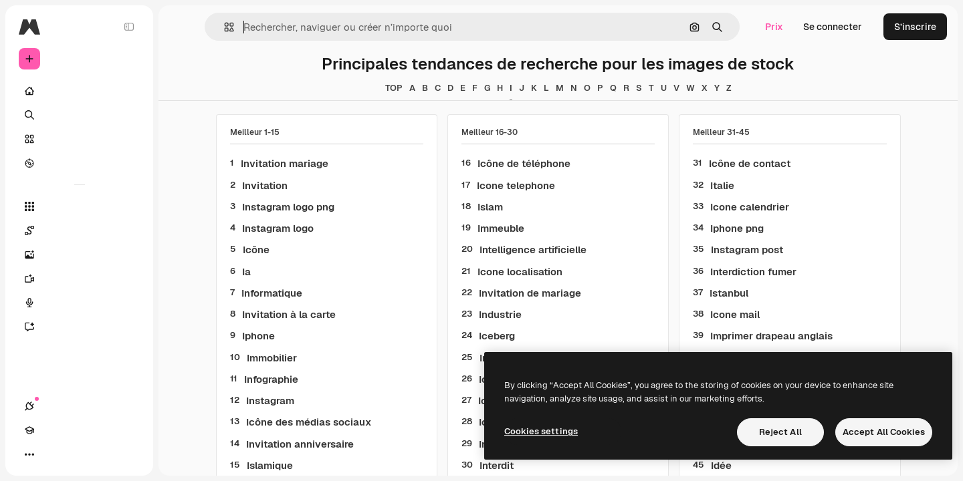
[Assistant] (80, 326)
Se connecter (832, 27)
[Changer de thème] (77, 454)
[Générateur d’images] (80, 254)
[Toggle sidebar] (131, 26)
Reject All (780, 432)
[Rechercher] (80, 115)
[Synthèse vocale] (80, 302)
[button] (224, 27)
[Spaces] (80, 230)
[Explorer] (80, 163)
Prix (774, 27)
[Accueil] (80, 91)
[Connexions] (29, 454)
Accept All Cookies (884, 432)
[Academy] (53, 454)
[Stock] (80, 139)
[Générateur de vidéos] (80, 278)
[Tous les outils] (80, 206)
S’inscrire (915, 27)
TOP (394, 88)
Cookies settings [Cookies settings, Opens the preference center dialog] (541, 431)
